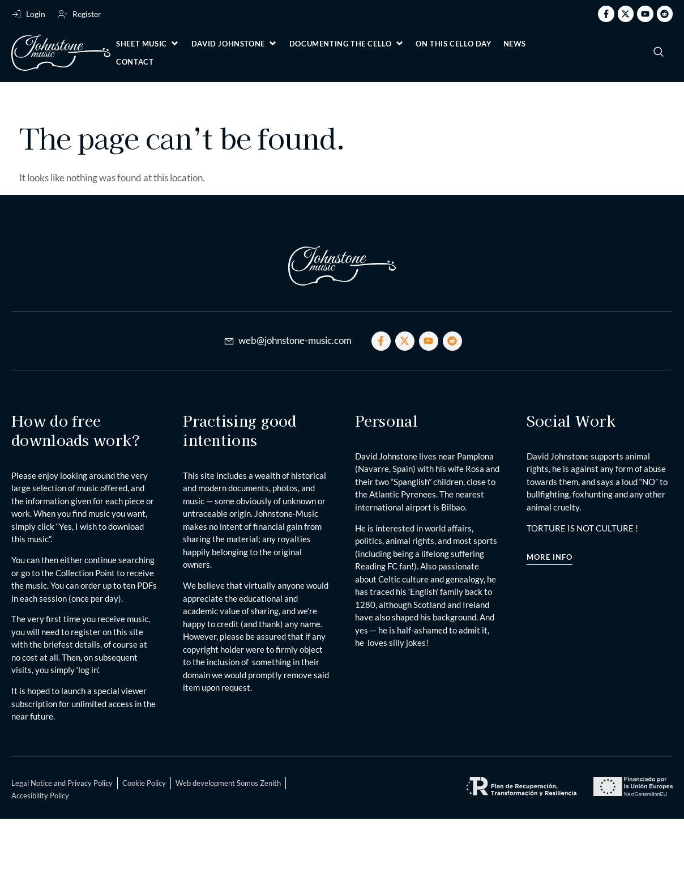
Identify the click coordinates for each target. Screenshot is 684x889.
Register (86, 14)
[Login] (16, 14)
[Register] (63, 14)
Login (35, 14)
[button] (148, 44)
